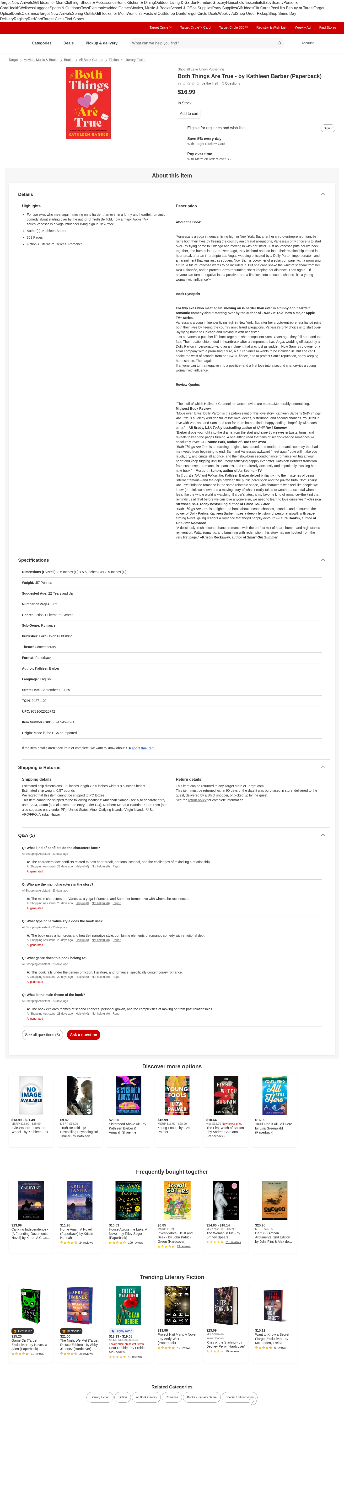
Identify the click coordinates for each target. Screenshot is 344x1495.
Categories (43, 43)
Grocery (219, 2)
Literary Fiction (135, 60)
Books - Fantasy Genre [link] (201, 1397)
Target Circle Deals (202, 13)
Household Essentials (244, 2)
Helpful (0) (82, 866)
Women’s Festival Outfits (148, 13)
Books (68, 60)
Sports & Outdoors (65, 8)
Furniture (204, 2)
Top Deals (177, 13)
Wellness (27, 8)
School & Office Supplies (191, 8)
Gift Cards (261, 8)
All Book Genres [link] (146, 1397)
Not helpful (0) (101, 866)
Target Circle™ (161, 27)
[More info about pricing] (287, 92)
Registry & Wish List (271, 27)
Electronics (98, 8)
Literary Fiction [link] (100, 1397)
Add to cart (189, 114)
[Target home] (15, 43)
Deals (17, 13)
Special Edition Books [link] (239, 1397)
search (280, 44)
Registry (21, 19)
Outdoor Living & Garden (176, 2)
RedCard (35, 19)
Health (13, 8)
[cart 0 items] (329, 43)
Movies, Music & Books (150, 8)
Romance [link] (172, 1397)
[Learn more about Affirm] (256, 157)
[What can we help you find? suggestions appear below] (207, 43)
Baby (267, 2)
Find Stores (74, 19)
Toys (85, 8)
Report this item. (142, 748)
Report (117, 866)
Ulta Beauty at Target (296, 8)
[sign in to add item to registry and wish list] (328, 128)
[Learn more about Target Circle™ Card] (256, 141)
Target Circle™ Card (195, 27)
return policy (197, 800)
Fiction (114, 60)
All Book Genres (91, 60)
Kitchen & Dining (141, 2)
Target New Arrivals (16, 2)
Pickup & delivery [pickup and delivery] (103, 43)
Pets (274, 8)
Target (13, 60)
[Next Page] (253, 1401)
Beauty (278, 2)
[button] (22, 1331)
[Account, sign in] (305, 43)
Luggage (42, 8)
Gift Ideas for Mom (48, 2)
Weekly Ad (227, 13)
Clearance (30, 13)
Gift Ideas (245, 8)
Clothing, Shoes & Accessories (90, 2)
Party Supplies (224, 8)
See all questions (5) (42, 1035)
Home (121, 2)
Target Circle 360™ (233, 27)
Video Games (119, 8)
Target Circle (54, 19)
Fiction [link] (122, 1397)
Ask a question (83, 1035)
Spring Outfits (83, 13)
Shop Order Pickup (252, 13)
